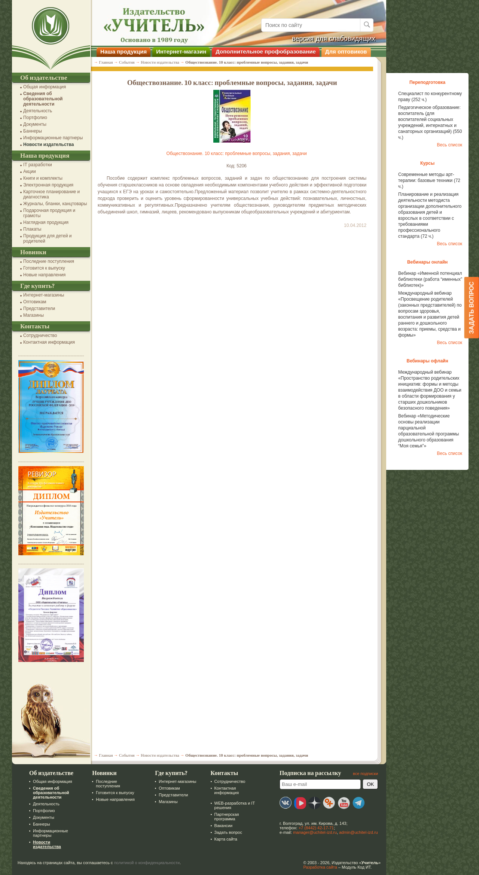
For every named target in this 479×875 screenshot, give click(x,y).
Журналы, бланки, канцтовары (54, 203)
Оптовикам (33, 301)
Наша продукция (123, 51)
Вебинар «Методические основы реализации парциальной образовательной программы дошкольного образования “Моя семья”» (427, 431)
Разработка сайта (319, 867)
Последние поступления (47, 261)
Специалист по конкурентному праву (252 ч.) (429, 96)
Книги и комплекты (42, 178)
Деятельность (36, 110)
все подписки (364, 773)
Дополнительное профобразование (265, 51)
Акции (28, 171)
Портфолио (34, 117)
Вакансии (222, 825)
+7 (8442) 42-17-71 (315, 828)
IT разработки (36, 164)
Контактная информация (48, 342)
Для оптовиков (345, 51)
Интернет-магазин (180, 51)
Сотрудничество (39, 335)
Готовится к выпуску (43, 268)
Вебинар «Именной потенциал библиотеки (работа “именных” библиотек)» (429, 279)
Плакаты (31, 229)
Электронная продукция (47, 185)
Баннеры (31, 131)
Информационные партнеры (52, 137)
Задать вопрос (227, 832)
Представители (38, 308)
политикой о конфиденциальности (146, 862)
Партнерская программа (225, 816)
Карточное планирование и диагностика (50, 194)
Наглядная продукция (45, 222)
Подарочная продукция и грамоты (48, 213)
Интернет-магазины (42, 295)
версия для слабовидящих (333, 38)
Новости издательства (47, 144)
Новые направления (43, 274)
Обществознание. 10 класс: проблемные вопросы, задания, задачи (235, 153)
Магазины (32, 315)
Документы (34, 124)
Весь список (448, 145)
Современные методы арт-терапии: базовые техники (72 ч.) (428, 180)
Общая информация (43, 86)
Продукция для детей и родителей (46, 238)
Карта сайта (224, 839)
